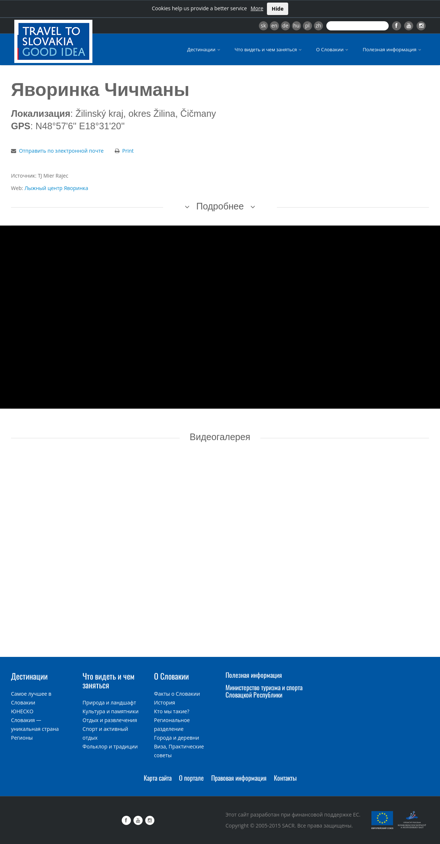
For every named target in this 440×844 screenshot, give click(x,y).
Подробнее (220, 206)
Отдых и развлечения (109, 720)
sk (263, 25)
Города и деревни (176, 737)
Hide (277, 8)
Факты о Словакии (177, 693)
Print (127, 150)
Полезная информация (392, 49)
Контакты (285, 777)
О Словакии (332, 49)
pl (307, 25)
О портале (191, 777)
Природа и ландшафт (109, 702)
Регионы (22, 737)
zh (318, 25)
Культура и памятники (110, 711)
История (164, 702)
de (285, 25)
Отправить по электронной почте (61, 150)
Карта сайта (158, 777)
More (256, 8)
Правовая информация (239, 777)
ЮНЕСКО (22, 711)
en (274, 25)
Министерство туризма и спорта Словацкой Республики (263, 691)
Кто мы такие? (171, 711)
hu (296, 25)
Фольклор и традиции (110, 746)
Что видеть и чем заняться (269, 49)
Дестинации (204, 49)
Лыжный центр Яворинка (56, 188)
